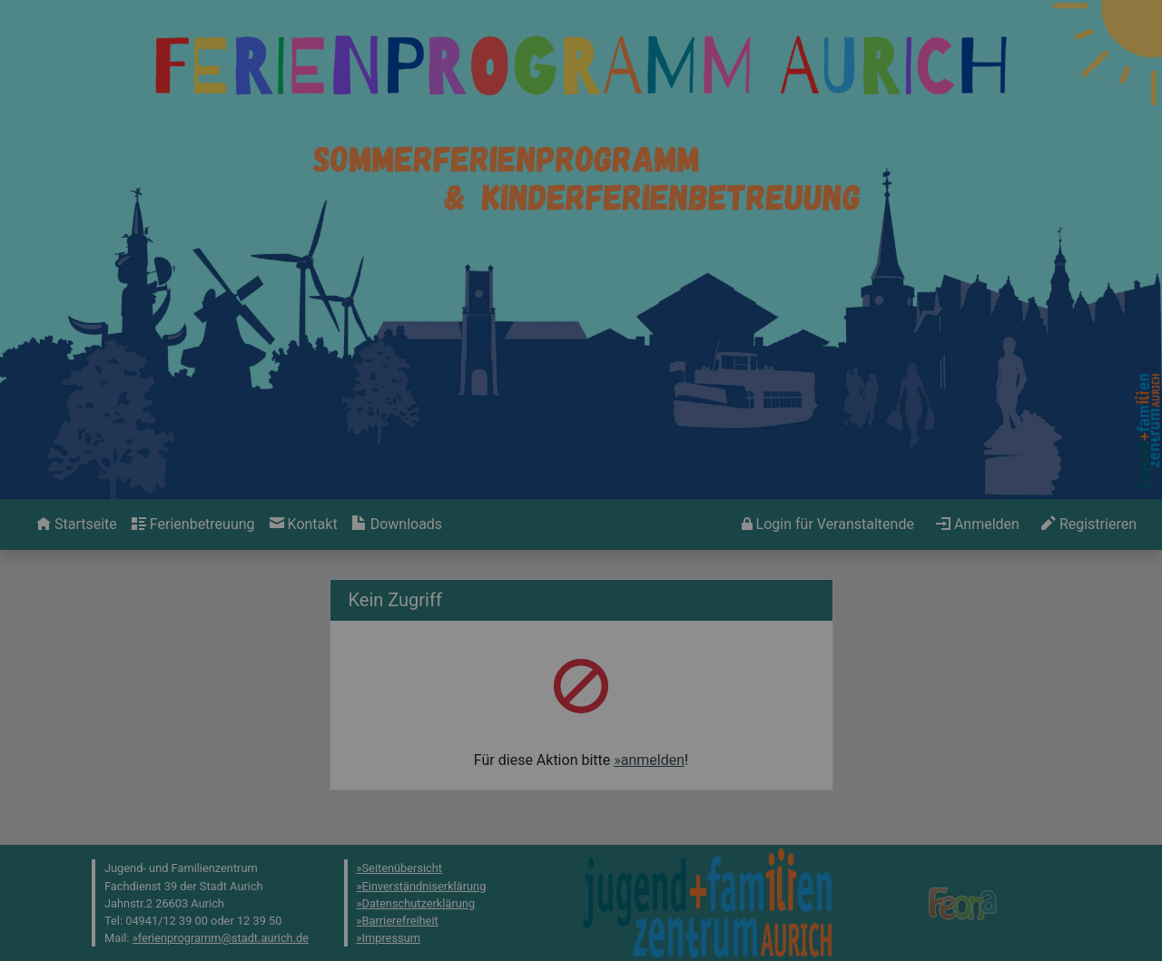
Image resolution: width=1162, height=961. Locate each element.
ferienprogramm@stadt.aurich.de (223, 938)
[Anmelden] (827, 524)
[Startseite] (76, 524)
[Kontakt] (303, 524)
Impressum (391, 938)
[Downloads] (397, 524)
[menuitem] (76, 524)
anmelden (652, 760)
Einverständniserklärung (424, 886)
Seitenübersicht (402, 868)
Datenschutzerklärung (419, 903)
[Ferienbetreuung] (193, 524)
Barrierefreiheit (400, 920)
